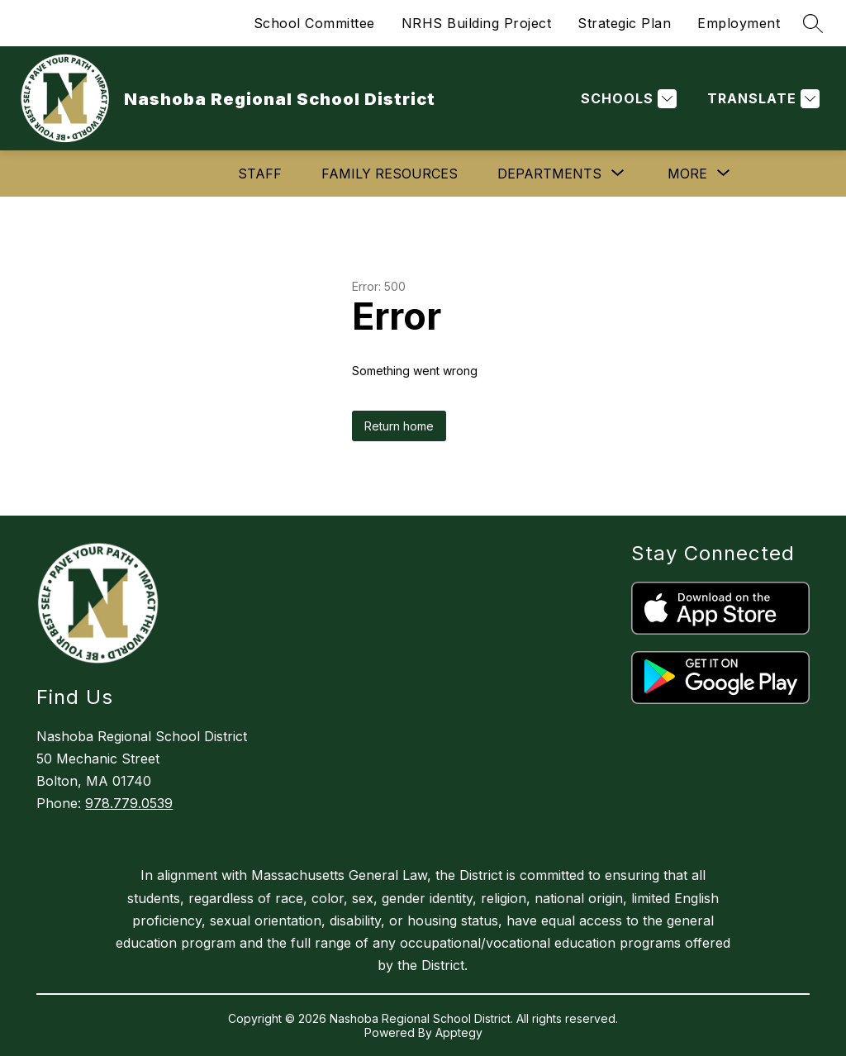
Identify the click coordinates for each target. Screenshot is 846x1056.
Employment (738, 23)
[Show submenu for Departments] (549, 173)
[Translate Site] (761, 98)
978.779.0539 (129, 803)
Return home (399, 426)
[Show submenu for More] (687, 173)
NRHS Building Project (477, 23)
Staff (260, 173)
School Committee (314, 23)
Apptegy (458, 1032)
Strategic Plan (624, 23)
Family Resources (389, 173)
